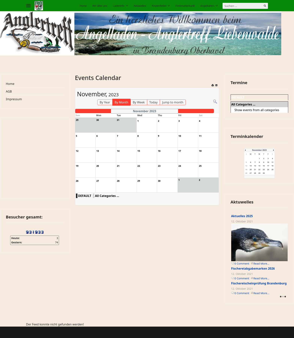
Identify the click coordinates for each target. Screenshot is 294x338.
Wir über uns (99, 5)
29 (259, 173)
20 (251, 169)
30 (264, 173)
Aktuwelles (140, 5)
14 (255, 166)
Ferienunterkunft (185, 5)
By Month (121, 102)
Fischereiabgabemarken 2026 (253, 268)
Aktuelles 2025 (242, 216)
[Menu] (28, 5)
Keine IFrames (35, 158)
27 (251, 173)
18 (272, 166)
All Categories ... (107, 196)
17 (268, 166)
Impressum (14, 99)
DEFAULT (84, 196)
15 (259, 166)
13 (251, 166)
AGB (9, 91)
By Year (105, 102)
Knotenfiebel (159, 5)
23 (264, 169)
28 (255, 173)
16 (264, 166)
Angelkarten (207, 5)
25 (272, 169)
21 (255, 169)
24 (268, 169)
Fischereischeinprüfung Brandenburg (259, 283)
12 (246, 166)
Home (83, 5)
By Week (139, 102)
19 (246, 169)
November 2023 (259, 150)
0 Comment (242, 263)
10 (268, 162)
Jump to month (172, 102)
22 (259, 169)
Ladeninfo (118, 5)
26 (246, 173)
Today (153, 102)
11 (272, 162)
